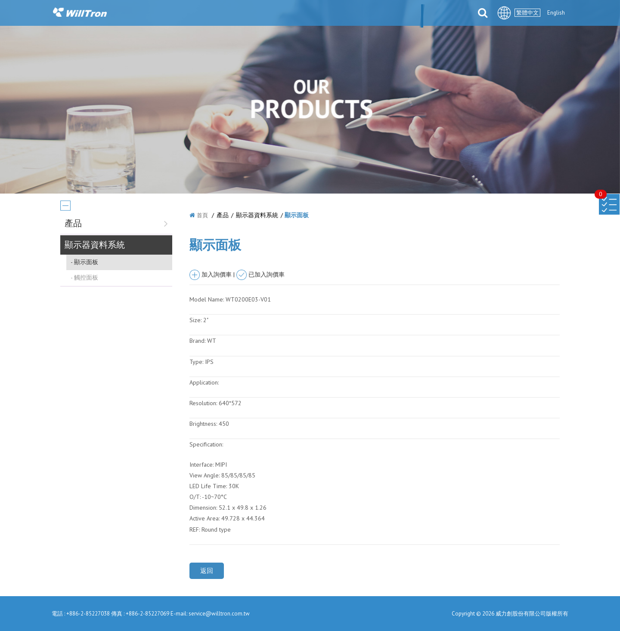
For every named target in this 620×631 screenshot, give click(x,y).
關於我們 (204, 14)
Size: (195, 320)
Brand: (197, 341)
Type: (197, 362)
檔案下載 (407, 14)
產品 (284, 14)
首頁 (202, 215)
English (556, 12)
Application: (204, 382)
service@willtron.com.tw (219, 613)
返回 (206, 570)
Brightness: (203, 424)
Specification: (206, 444)
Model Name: (206, 299)
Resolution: (203, 403)
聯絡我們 (450, 14)
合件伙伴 (364, 14)
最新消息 (247, 14)
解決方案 (321, 14)
